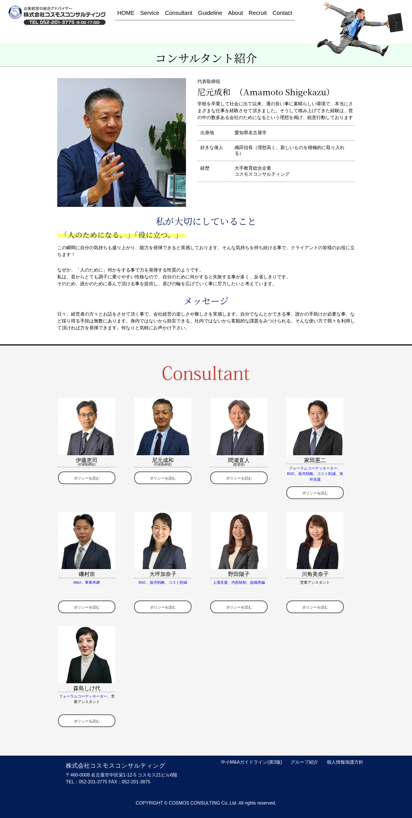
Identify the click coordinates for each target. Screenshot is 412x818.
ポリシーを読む (87, 478)
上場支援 (220, 582)
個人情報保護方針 (345, 762)
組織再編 (257, 582)
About (235, 13)
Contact (282, 13)
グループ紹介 (304, 762)
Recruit (258, 13)
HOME (125, 13)
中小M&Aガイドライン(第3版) (251, 762)
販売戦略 (305, 474)
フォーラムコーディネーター (313, 468)
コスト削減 (326, 474)
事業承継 (92, 582)
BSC (290, 474)
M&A (78, 582)
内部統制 (238, 582)
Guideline (210, 13)
